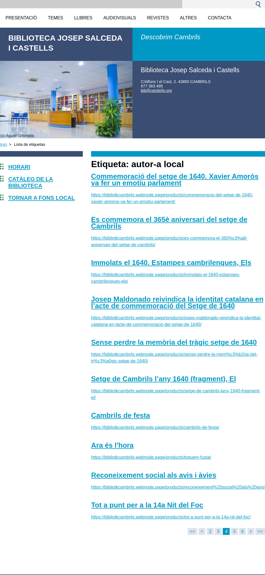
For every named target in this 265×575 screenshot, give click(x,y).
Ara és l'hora (112, 445)
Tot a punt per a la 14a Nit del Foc (147, 505)
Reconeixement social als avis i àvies (153, 475)
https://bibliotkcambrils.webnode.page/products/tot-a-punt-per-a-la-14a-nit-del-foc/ (171, 517)
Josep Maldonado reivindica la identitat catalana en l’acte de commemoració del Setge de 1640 (177, 302)
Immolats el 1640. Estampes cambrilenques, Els (171, 262)
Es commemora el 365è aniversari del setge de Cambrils (169, 223)
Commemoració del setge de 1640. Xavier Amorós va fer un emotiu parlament (174, 179)
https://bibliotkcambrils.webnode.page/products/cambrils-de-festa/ (155, 427)
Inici (3, 144)
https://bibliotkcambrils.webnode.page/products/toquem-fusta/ (151, 457)
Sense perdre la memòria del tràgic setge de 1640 (174, 342)
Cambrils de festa (120, 415)
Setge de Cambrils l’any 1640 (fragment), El (163, 379)
